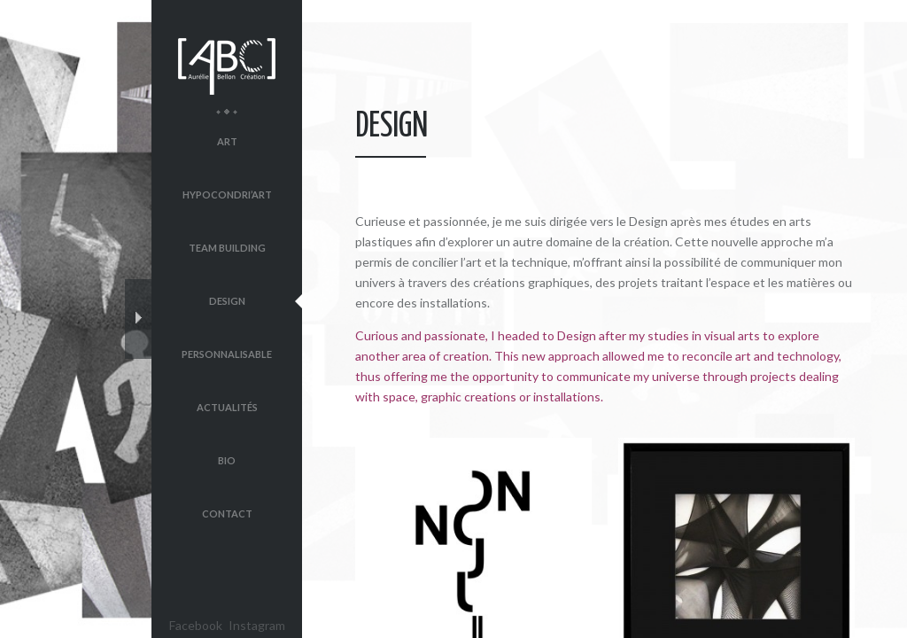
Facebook (195, 625)
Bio (227, 460)
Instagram (257, 625)
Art (227, 141)
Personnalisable (227, 354)
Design (227, 301)
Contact (227, 513)
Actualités (227, 407)
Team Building (227, 247)
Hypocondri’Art (227, 194)
